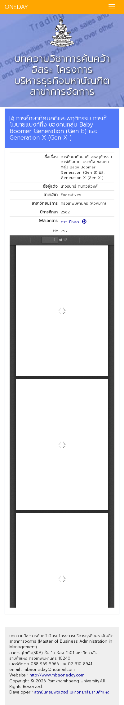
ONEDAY (16, 6)
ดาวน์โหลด (73, 222)
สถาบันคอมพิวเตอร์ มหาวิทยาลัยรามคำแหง (71, 692)
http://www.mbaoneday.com (56, 675)
